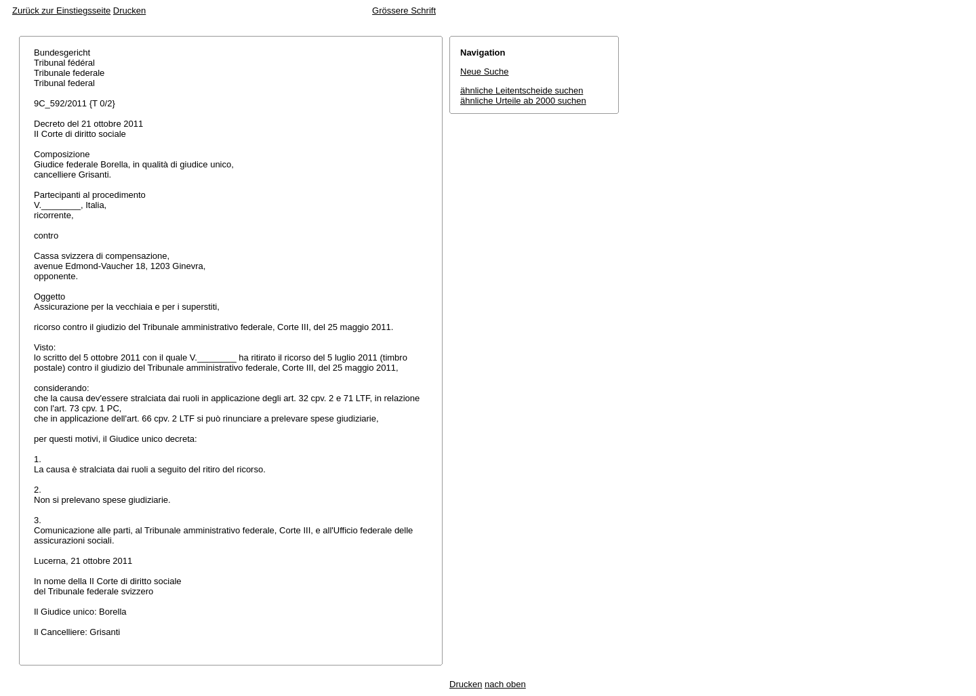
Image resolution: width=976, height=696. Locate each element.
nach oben (505, 684)
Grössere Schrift (404, 10)
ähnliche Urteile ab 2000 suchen (523, 101)
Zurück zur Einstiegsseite (61, 10)
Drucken (129, 10)
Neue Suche (484, 71)
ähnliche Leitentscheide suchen (521, 90)
